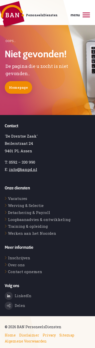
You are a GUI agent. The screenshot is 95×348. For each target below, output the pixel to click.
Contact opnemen (25, 271)
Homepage (18, 87)
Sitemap (66, 335)
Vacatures (17, 198)
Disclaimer (29, 335)
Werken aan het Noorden (32, 233)
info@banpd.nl (23, 169)
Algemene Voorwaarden (26, 341)
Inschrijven (19, 257)
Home (10, 335)
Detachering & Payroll (29, 212)
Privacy (49, 335)
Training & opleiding (28, 226)
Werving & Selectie (26, 205)
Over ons (16, 264)
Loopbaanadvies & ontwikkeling (39, 219)
